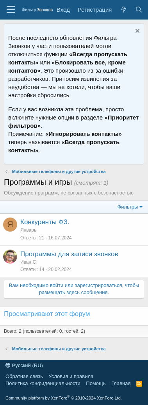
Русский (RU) (24, 365)
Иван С (28, 262)
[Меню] (11, 10)
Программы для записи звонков (69, 254)
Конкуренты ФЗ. (45, 222)
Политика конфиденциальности (42, 383)
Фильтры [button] (127, 207)
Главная (120, 383)
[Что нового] (123, 9)
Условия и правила (70, 376)
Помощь (95, 383)
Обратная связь (24, 376)
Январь (28, 230)
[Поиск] (138, 9)
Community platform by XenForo (63, 398)
